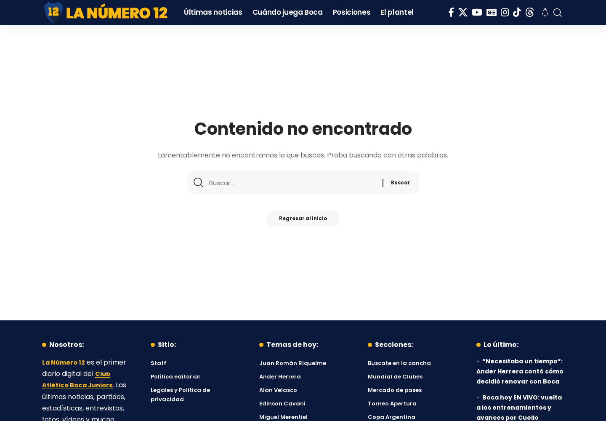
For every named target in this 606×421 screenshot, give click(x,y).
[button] (557, 12)
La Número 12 (65, 362)
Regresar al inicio (303, 221)
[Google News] (491, 12)
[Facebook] (451, 12)
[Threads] (530, 12)
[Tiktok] (517, 12)
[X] (463, 12)
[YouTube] (477, 12)
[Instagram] (505, 12)
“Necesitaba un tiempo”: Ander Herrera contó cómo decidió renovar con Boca (519, 371)
